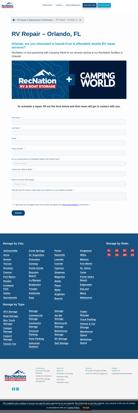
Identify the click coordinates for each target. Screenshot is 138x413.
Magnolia (59, 276)
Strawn (7, 259)
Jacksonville (10, 250)
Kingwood (86, 250)
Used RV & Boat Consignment (96, 374)
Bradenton (35, 284)
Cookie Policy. (73, 408)
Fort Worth (86, 263)
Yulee (83, 272)
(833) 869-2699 (90, 5)
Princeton (34, 259)
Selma (6, 293)
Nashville (59, 255)
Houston (8, 268)
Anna (6, 255)
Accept (86, 408)
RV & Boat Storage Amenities (96, 371)
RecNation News (63, 382)
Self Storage (61, 343)
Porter (58, 250)
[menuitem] (48, 5)
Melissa (84, 259)
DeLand (84, 289)
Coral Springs (37, 250)
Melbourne (86, 297)
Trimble (33, 289)
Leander (59, 259)
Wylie (57, 289)
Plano (57, 285)
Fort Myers (9, 276)
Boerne (58, 298)
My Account (104, 5)
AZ (116, 250)
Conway (33, 263)
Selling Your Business (43, 376)
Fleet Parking (36, 338)
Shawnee (59, 272)
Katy (31, 297)
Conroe (7, 272)
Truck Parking (88, 319)
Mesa (83, 293)
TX (109, 255)
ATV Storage (10, 311)
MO (125, 255)
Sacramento (10, 297)
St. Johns (85, 268)
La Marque (35, 280)
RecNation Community (65, 374)
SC (124, 250)
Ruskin (7, 281)
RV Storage (60, 338)
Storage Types (47, 5)
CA (116, 255)
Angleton (59, 294)
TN (132, 250)
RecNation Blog (62, 377)
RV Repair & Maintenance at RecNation (35, 20)
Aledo (57, 281)
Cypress (59, 268)
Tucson (7, 263)
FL (109, 250)
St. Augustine (36, 255)
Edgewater (86, 284)
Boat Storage (10, 316)
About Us (60, 371)
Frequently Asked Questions (122, 374)
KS (132, 255)
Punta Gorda (36, 268)
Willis (83, 255)
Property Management (73, 5)
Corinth (58, 263)
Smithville (34, 293)
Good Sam (60, 379)
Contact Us (116, 371)
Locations (59, 5)
